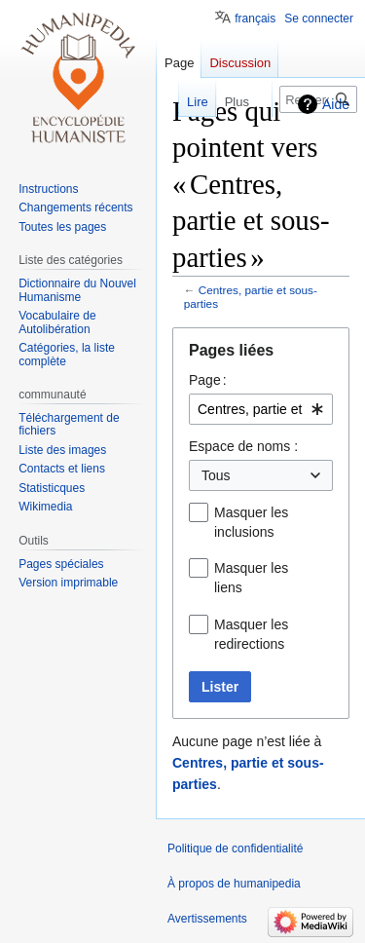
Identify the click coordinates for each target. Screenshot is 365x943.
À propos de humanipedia (234, 883)
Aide (335, 104)
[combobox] (261, 409)
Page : (208, 380)
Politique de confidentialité (235, 848)
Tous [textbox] (216, 475)
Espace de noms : (243, 446)
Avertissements (207, 918)
